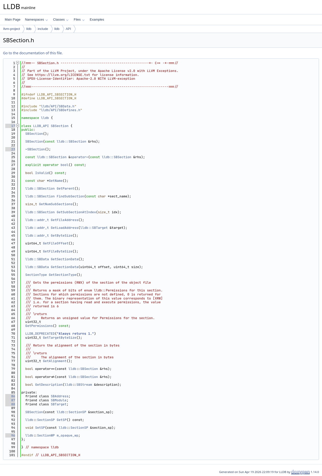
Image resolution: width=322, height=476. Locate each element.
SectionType (36, 275)
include (43, 29)
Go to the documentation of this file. (33, 53)
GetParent (65, 188)
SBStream (84, 384)
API (68, 29)
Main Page (12, 19)
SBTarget (58, 404)
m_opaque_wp (67, 435)
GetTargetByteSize (59, 337)
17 (10, 126)
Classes (61, 19)
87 (10, 400)
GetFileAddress (64, 220)
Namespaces (36, 19)
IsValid (42, 173)
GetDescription (49, 384)
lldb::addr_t (37, 220)
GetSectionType (62, 275)
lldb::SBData (37, 259)
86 (10, 396)
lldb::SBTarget (94, 228)
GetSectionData (64, 259)
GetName (56, 181)
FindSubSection (70, 196)
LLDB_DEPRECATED (40, 333)
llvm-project (11, 29)
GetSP (61, 420)
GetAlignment (55, 361)
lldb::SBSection (71, 141)
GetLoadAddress (64, 228)
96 (10, 435)
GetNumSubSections (55, 204)
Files (79, 19)
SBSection (59, 126)
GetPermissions (39, 326)
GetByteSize (61, 235)
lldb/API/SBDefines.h (60, 110)
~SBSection (35, 149)
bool (64, 165)
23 (10, 149)
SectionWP (46, 435)
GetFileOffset (55, 243)
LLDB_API (41, 126)
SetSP (40, 427)
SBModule (58, 400)
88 (10, 404)
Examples (97, 19)
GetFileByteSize (57, 251)
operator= (79, 157)
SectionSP (77, 412)
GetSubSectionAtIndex (76, 212)
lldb (28, 29)
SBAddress (59, 396)
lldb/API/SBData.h (57, 106)
